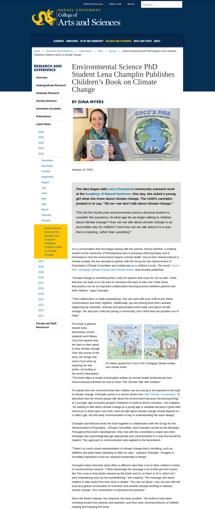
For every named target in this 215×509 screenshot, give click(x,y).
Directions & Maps (137, 494)
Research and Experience (59, 51)
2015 (41, 293)
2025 (41, 137)
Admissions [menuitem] (72, 41)
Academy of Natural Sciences (108, 194)
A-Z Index (66, 494)
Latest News (85, 51)
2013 (41, 304)
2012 (41, 310)
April (43, 204)
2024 (41, 142)
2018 (41, 277)
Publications (43, 116)
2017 (41, 283)
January (45, 220)
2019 (41, 272)
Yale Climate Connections (160, 394)
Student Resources (97, 4)
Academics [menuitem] (59, 41)
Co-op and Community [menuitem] (92, 41)
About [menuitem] (157, 41)
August (45, 182)
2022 (100, 51)
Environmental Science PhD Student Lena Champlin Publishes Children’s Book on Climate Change (53, 241)
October (45, 171)
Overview (41, 77)
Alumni (135, 4)
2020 (41, 266)
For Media (79, 494)
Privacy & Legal (106, 494)
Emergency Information (104, 498)
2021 (41, 261)
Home (37, 51)
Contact (121, 494)
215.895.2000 (144, 505)
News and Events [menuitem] (143, 41)
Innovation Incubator (48, 108)
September (47, 176)
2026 (41, 132)
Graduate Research (47, 93)
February (46, 215)
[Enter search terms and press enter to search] (164, 4)
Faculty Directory (46, 100)
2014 (41, 299)
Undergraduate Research (51, 85)
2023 (41, 148)
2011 (41, 315)
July (43, 187)
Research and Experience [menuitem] (119, 41)
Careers (91, 494)
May (43, 198)
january (113, 51)
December (47, 160)
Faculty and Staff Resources (46, 325)
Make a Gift (119, 4)
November (47, 165)
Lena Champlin (119, 189)
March (44, 209)
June (44, 193)
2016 (41, 288)
